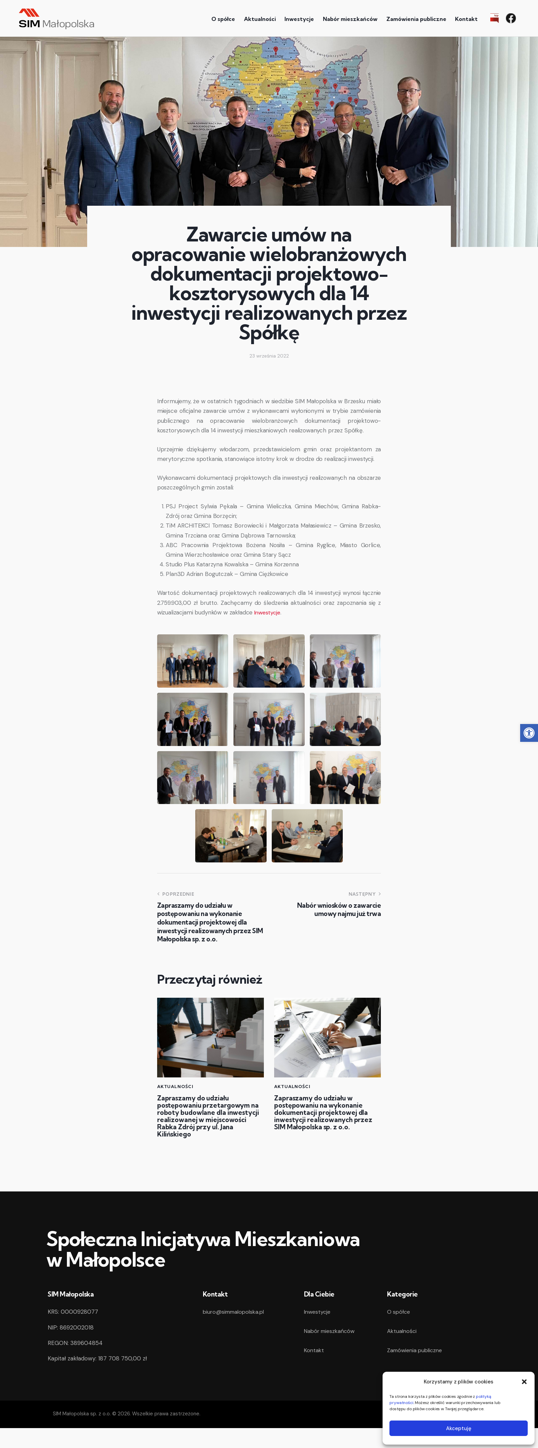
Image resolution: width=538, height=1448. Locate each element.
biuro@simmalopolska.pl (236, 1332)
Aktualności (176, 1087)
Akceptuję (458, 1428)
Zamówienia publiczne (417, 1369)
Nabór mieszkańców (331, 1351)
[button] (529, 733)
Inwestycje (268, 612)
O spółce (399, 1332)
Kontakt (314, 1369)
